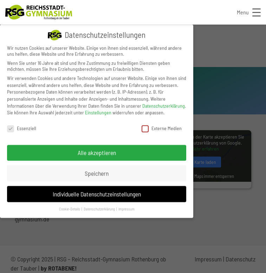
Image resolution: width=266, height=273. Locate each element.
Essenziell (21, 128)
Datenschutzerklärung (163, 105)
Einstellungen (98, 112)
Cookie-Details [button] (70, 208)
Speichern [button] (97, 172)
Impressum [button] (126, 208)
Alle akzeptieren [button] (97, 151)
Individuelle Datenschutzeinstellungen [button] (97, 193)
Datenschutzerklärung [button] (100, 208)
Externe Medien (162, 128)
